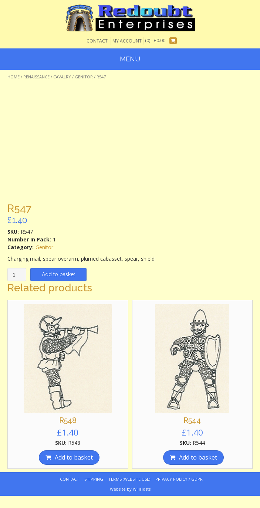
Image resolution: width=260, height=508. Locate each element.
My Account (127, 41)
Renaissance (36, 76)
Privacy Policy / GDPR (179, 479)
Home (13, 76)
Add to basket (58, 274)
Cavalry (62, 76)
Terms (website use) (129, 479)
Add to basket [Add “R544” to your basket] (198, 457)
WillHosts (142, 489)
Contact (97, 41)
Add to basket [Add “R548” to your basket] (74, 457)
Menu (130, 59)
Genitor (84, 76)
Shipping (93, 479)
